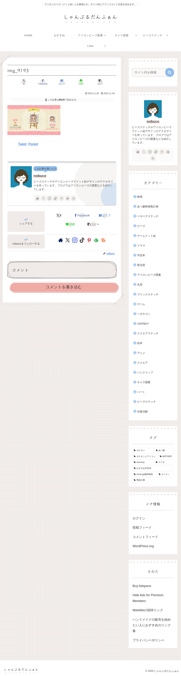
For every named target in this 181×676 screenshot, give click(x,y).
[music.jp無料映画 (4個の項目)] (144, 474)
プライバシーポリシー (148, 640)
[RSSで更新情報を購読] (73, 198)
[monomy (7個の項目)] (142, 462)
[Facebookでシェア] (43, 81)
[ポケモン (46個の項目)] (143, 450)
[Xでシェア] (25, 81)
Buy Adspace (142, 586)
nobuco (40, 176)
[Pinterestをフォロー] (61, 198)
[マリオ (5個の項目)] (164, 462)
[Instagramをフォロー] (49, 198)
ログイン (139, 518)
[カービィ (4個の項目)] (165, 474)
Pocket (33, 144)
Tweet (22, 144)
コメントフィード (145, 537)
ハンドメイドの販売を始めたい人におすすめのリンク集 (152, 625)
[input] (151, 72)
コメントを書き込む (64, 287)
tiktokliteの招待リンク (148, 610)
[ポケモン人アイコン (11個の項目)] (144, 456)
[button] (98, 81)
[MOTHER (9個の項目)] (166, 456)
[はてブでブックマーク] (62, 81)
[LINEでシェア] (80, 81)
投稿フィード (142, 527)
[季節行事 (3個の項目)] (153, 480)
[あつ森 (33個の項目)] (164, 450)
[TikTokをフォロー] (55, 198)
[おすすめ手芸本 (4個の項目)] (153, 468)
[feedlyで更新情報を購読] (67, 198)
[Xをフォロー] (43, 198)
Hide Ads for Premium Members (148, 598)
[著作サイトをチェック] (37, 198)
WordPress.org (143, 546)
